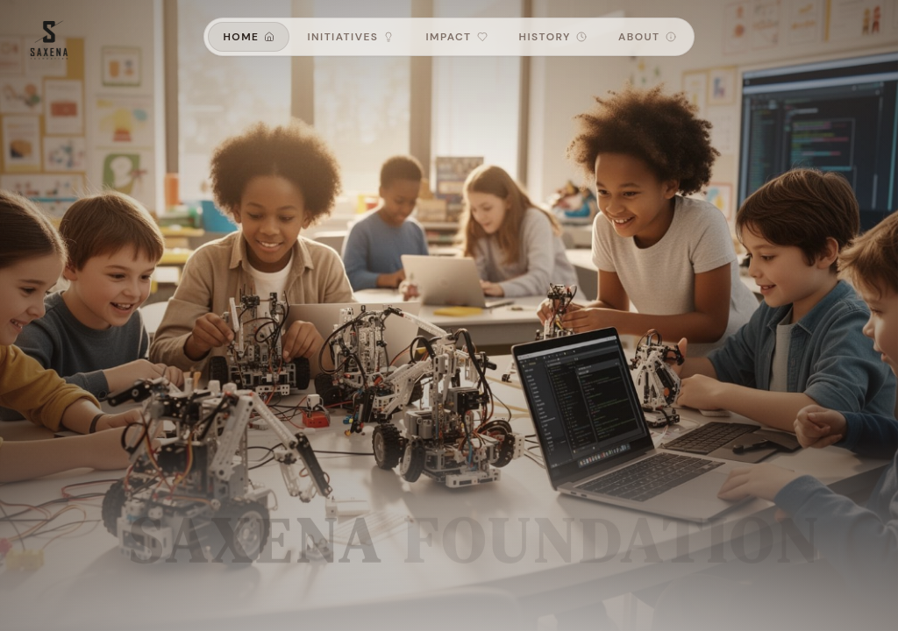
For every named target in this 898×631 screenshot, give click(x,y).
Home (248, 37)
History (553, 37)
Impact (456, 37)
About (647, 37)
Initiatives (350, 37)
